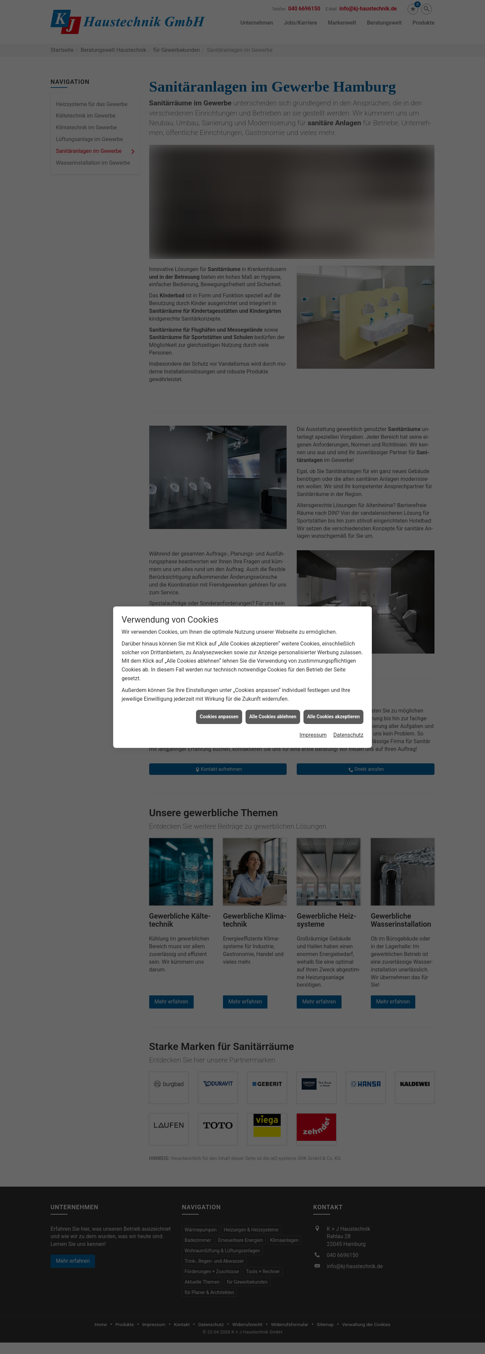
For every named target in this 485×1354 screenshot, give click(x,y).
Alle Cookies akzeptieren (333, 716)
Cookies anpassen (219, 716)
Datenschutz (348, 735)
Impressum (313, 735)
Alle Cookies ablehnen (272, 716)
